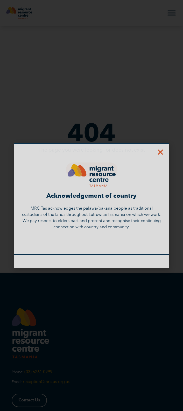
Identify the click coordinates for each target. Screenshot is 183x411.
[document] (91, 205)
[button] (160, 152)
